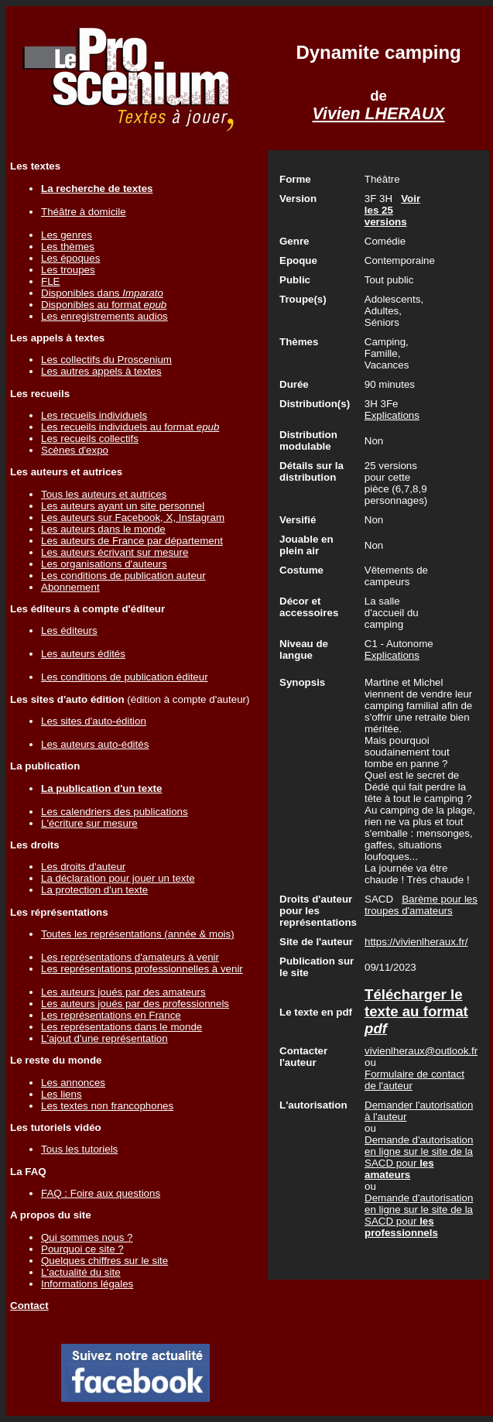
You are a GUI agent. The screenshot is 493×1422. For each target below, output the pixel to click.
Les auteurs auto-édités (95, 744)
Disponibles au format (103, 304)
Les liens (61, 1094)
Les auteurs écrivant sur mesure (114, 552)
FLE (50, 281)
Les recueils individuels (94, 415)
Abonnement (70, 587)
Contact (29, 1305)
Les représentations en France (111, 1015)
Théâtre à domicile (83, 212)
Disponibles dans (102, 293)
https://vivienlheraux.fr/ (416, 941)
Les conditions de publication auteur (123, 575)
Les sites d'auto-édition (93, 721)
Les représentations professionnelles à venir (142, 969)
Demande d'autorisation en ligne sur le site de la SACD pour (419, 1157)
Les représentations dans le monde (121, 1027)
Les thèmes (67, 246)
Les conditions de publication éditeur (124, 677)
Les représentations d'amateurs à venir (130, 957)
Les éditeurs (69, 630)
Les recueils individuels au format (130, 427)
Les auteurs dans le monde (103, 529)
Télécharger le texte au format (416, 1011)
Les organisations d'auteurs (104, 564)
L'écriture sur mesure (89, 823)
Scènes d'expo (74, 450)
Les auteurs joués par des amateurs (123, 992)
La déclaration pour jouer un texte (118, 878)
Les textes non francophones (107, 1106)
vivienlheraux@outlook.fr (421, 1051)
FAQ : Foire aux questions (100, 1193)
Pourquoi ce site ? (82, 1249)
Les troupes (68, 270)
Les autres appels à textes (101, 371)
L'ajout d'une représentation (104, 1038)
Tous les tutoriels (79, 1149)
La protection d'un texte (94, 890)
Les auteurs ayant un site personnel (122, 506)
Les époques (70, 258)
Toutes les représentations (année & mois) (138, 934)
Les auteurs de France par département (132, 541)
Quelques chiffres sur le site (104, 1260)
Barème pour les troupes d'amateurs (421, 905)
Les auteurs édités (83, 654)
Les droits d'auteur (83, 866)
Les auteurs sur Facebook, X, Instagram (132, 517)
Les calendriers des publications (114, 811)
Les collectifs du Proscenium (106, 359)
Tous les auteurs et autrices (103, 494)
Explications (392, 415)
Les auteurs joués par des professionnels (135, 1003)
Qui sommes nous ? (87, 1237)
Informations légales (87, 1284)
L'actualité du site (81, 1272)
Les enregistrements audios (104, 316)
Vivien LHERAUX (379, 114)
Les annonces (73, 1082)
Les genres (66, 235)
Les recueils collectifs (90, 438)
